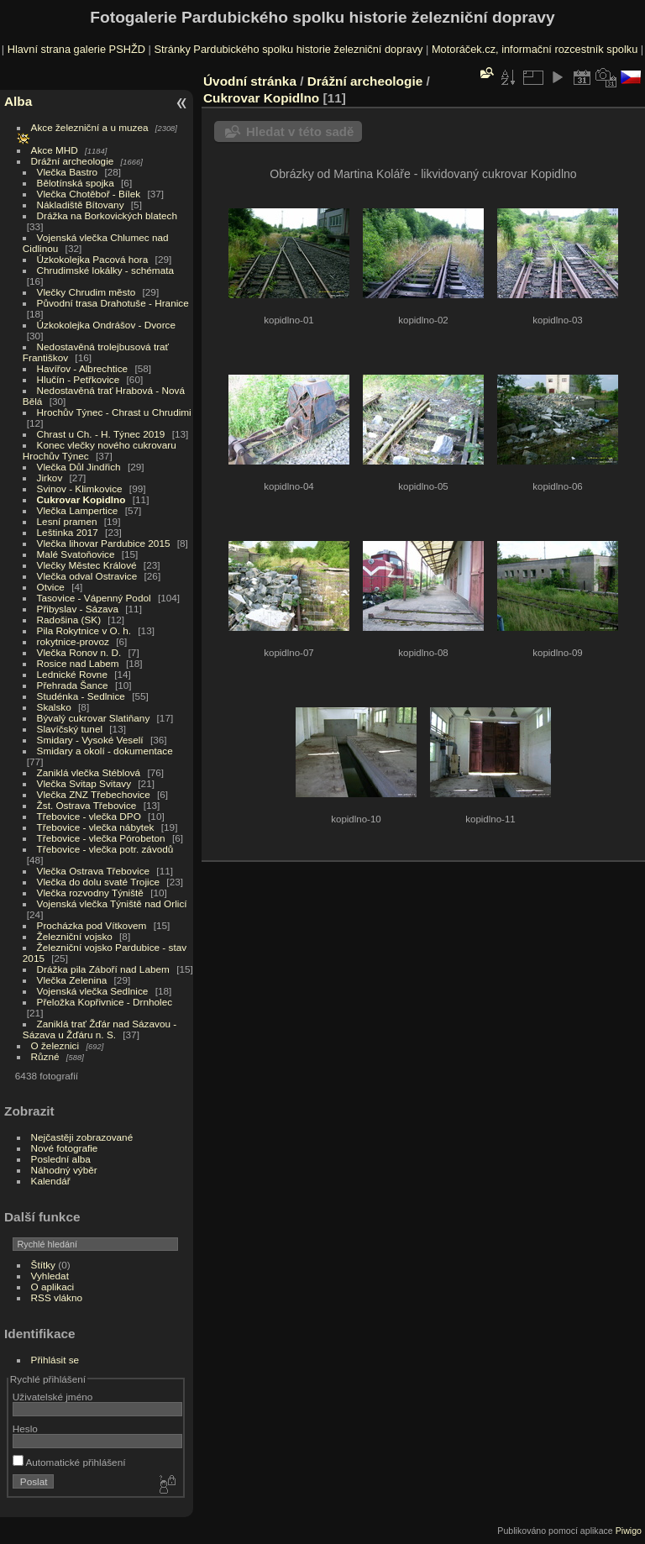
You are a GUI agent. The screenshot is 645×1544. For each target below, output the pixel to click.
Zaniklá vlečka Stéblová (89, 772)
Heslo (25, 1428)
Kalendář (51, 1180)
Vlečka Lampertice (77, 510)
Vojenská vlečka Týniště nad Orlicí (112, 903)
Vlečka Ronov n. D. (79, 652)
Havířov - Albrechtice (82, 368)
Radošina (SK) (69, 619)
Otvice (51, 586)
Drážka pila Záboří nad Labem (103, 969)
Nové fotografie (64, 1147)
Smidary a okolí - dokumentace (105, 750)
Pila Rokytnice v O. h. (84, 630)
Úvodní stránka (249, 81)
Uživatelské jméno (52, 1396)
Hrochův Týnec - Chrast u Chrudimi (114, 412)
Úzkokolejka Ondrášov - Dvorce (106, 324)
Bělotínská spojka (75, 182)
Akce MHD (54, 149)
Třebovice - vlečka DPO (89, 816)
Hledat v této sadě (300, 131)
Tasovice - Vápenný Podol (94, 597)
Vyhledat (50, 1275)
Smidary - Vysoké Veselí (90, 739)
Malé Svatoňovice (76, 554)
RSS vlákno (56, 1297)
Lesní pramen (67, 521)
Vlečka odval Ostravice (87, 575)
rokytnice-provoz (73, 641)
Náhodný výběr (64, 1169)
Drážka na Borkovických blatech (107, 215)
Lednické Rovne (72, 674)
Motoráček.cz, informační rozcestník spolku (534, 49)
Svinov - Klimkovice (80, 488)
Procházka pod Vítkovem (92, 925)
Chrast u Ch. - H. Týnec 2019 (101, 433)
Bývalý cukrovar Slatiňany (93, 717)
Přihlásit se (55, 1359)
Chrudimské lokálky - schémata (105, 270)
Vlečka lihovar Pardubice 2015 (103, 543)
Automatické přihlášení (69, 1462)
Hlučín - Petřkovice (78, 379)
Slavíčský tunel (69, 728)
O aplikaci (53, 1286)
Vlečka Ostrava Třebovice (93, 870)
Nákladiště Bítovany (80, 204)
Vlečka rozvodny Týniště (90, 892)
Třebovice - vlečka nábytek (96, 827)
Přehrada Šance (72, 685)
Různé (45, 1056)
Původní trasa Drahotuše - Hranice (113, 302)
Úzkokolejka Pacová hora (93, 259)
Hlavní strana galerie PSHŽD (76, 49)
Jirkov (50, 477)
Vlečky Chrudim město (86, 291)
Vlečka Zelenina (72, 979)
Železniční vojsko (76, 936)
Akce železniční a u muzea (90, 127)
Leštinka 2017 (67, 532)
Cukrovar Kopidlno (81, 499)
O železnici (55, 1045)
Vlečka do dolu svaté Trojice (98, 881)
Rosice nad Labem (78, 663)
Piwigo (629, 1531)
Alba (18, 101)
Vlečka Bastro (67, 171)
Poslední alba (61, 1158)
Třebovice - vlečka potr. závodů (105, 848)
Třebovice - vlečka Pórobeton (101, 837)
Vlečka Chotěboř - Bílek (89, 193)
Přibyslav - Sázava (77, 608)
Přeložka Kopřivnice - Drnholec (105, 1001)
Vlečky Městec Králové (87, 564)
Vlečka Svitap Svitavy (84, 783)
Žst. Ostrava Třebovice (87, 805)
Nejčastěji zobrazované (82, 1137)
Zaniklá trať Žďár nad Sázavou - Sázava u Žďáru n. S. (99, 1029)
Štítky (43, 1264)
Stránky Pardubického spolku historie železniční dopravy (288, 49)
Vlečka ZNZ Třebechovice (93, 794)
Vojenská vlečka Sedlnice (93, 990)
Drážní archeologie (72, 160)
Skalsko (54, 706)
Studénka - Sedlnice (81, 696)
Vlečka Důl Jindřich (79, 466)
